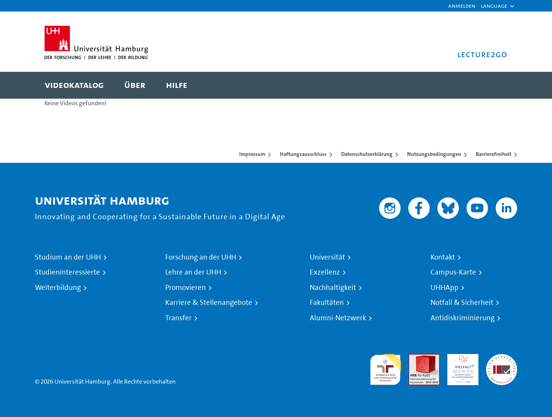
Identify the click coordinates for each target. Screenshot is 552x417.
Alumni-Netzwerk (338, 318)
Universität (327, 257)
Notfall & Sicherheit (461, 303)
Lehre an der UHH (193, 272)
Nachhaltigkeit (333, 288)
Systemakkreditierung (501, 358)
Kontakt (442, 257)
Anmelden (461, 6)
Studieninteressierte (67, 272)
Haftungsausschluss (303, 154)
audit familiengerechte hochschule (385, 367)
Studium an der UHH (68, 257)
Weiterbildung (58, 288)
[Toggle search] (494, 85)
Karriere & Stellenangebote (208, 303)
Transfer (178, 318)
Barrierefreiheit (493, 154)
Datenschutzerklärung (367, 154)
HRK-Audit (461, 358)
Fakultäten (327, 303)
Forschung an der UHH (200, 257)
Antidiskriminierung (462, 318)
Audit (416, 358)
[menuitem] (74, 85)
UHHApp (444, 288)
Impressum (252, 154)
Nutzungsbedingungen (434, 154)
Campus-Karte (453, 272)
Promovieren (185, 288)
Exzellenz (325, 272)
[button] (494, 5)
